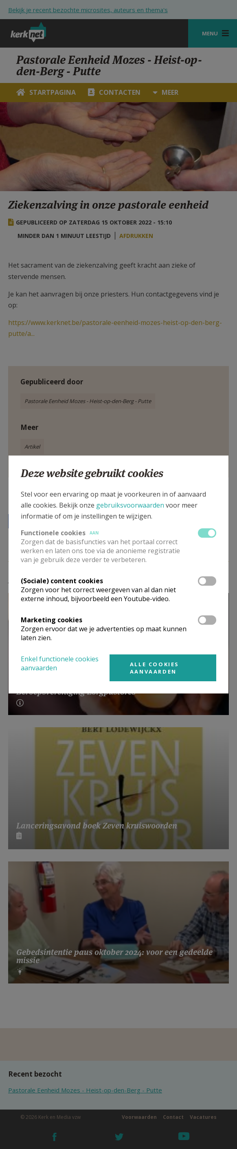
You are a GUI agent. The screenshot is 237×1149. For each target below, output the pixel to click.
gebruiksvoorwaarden (130, 505)
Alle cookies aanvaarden (154, 668)
